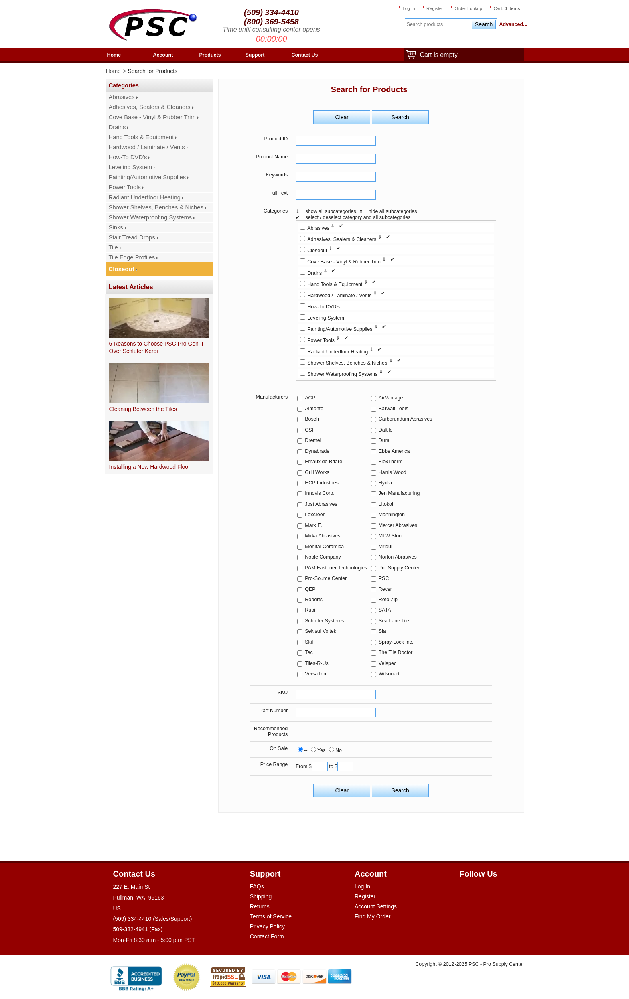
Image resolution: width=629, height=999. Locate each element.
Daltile (386, 430)
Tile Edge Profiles (132, 257)
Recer (385, 589)
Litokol (386, 504)
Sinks (116, 227)
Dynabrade (317, 451)
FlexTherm (391, 461)
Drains (117, 127)
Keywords (277, 175)
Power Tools (125, 187)
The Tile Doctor (396, 652)
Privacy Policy (267, 926)
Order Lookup (468, 8)
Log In (408, 8)
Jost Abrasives (321, 504)
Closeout (121, 268)
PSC (384, 578)
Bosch (312, 419)
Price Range (274, 764)
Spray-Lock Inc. (396, 642)
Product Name (272, 157)
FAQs (257, 886)
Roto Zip (388, 599)
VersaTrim (316, 674)
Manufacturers (272, 397)
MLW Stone (391, 536)
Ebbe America (394, 451)
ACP (310, 398)
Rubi (310, 610)
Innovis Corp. (319, 493)
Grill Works (317, 472)
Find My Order (372, 916)
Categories (276, 211)
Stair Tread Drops (132, 237)
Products (210, 55)
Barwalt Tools (393, 408)
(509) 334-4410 (271, 12)
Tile (113, 247)
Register (434, 8)
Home (114, 55)
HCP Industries (322, 483)
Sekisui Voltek (320, 631)
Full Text (278, 193)
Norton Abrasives (398, 557)
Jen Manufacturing (399, 493)
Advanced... (511, 24)
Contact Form (267, 936)
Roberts (314, 599)
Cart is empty (437, 55)
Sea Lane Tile (394, 621)
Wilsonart (389, 674)
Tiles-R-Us (316, 663)
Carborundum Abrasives (405, 419)
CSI (309, 430)
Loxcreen (315, 514)
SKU (283, 692)
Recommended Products (271, 731)
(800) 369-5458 (271, 21)
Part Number (274, 710)
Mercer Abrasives (398, 525)
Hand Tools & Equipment (141, 137)
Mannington (392, 514)
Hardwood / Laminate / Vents (147, 147)
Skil (309, 642)
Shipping (261, 896)
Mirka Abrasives (322, 536)
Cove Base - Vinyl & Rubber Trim (152, 117)
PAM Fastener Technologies (336, 568)
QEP (310, 589)
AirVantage (391, 398)
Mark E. (313, 525)
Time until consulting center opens (271, 29)
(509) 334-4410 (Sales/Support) (152, 919)
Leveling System (130, 167)
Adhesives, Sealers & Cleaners (150, 107)
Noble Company (323, 557)
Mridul (385, 546)
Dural (385, 440)
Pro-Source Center (326, 578)
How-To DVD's (128, 157)
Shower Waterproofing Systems (150, 217)
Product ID (276, 139)
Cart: (506, 8)
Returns (260, 906)
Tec (308, 652)
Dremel (313, 440)
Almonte (314, 408)
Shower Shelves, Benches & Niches (156, 207)
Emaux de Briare (323, 461)
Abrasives (122, 97)
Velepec (387, 663)
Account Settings (376, 906)
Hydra (385, 483)
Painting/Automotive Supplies (147, 177)
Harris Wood (392, 472)
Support (255, 55)
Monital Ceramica (324, 546)
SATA (385, 610)
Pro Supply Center (399, 568)
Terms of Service (271, 916)
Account (163, 55)
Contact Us (305, 55)
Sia (382, 631)
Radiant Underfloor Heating (145, 197)
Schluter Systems (324, 621)
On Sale (279, 748)
